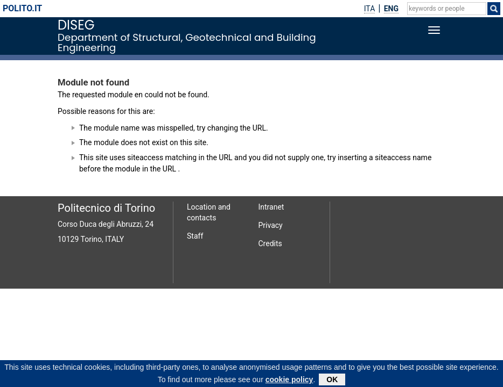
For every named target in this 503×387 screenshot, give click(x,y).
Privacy (271, 225)
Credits (270, 243)
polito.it (22, 8)
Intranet (271, 207)
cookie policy (289, 381)
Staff (195, 236)
